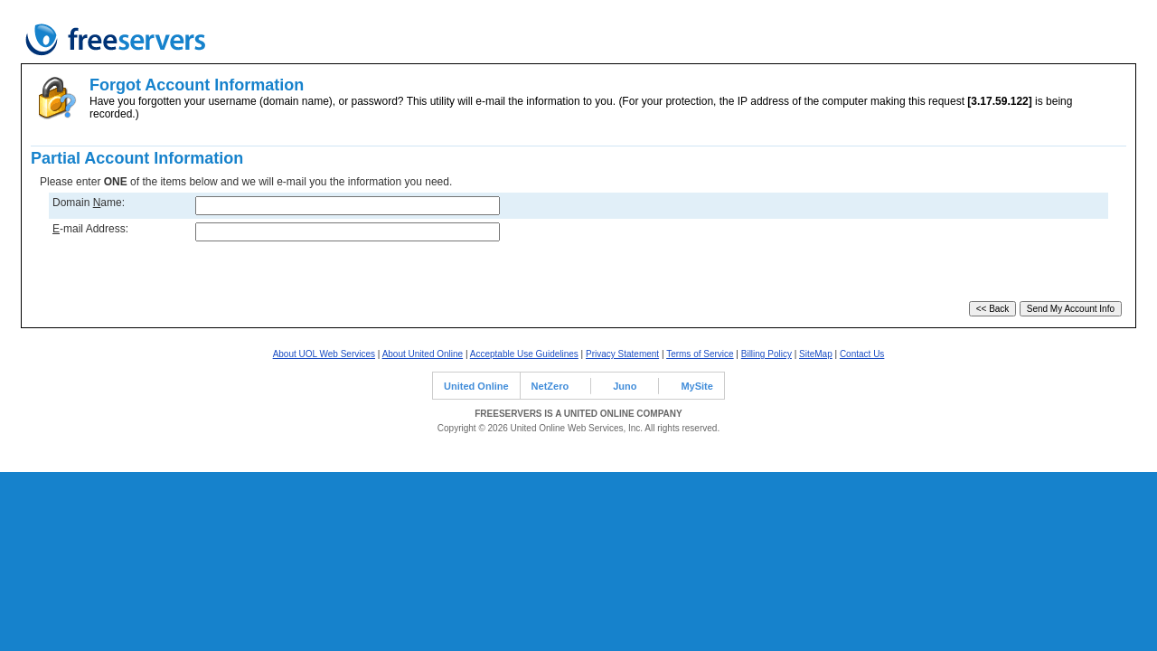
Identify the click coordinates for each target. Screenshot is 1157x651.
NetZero (550, 386)
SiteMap (815, 354)
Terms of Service (699, 354)
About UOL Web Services (324, 354)
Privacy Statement (622, 354)
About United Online (423, 354)
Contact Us (862, 354)
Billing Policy (766, 354)
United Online (476, 386)
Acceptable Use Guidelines (524, 354)
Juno (624, 386)
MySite (696, 386)
